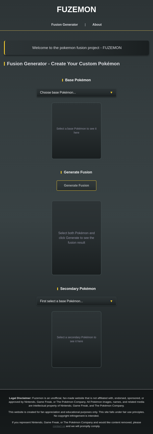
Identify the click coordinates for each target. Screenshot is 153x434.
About (97, 24)
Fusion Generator (64, 24)
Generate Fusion (76, 185)
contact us (59, 426)
